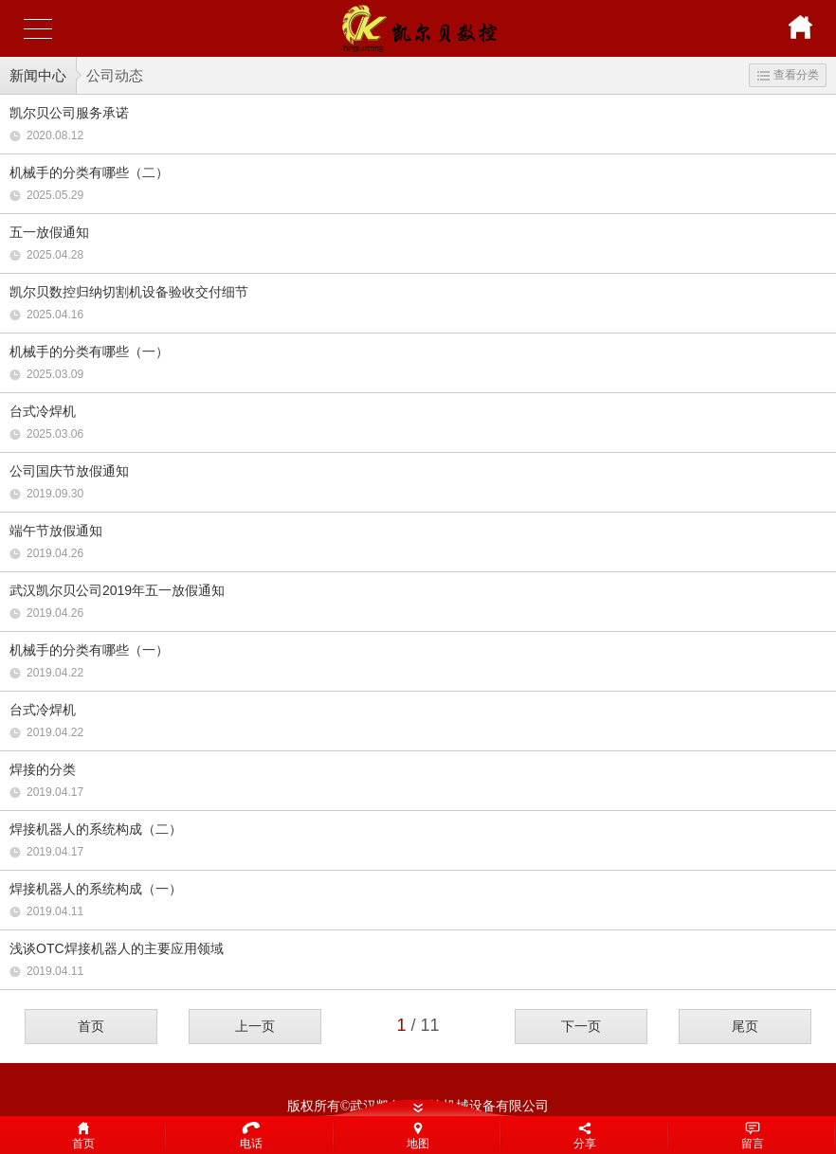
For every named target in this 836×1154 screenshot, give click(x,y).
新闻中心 (37, 75)
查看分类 (788, 74)
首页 (91, 1026)
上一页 (255, 1026)
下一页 (581, 1026)
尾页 (745, 1026)
